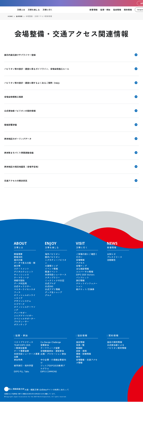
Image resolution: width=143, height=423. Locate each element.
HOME (10, 16)
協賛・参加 (105, 9)
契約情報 (128, 9)
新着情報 (93, 9)
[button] (134, 213)
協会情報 (117, 9)
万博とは (21, 9)
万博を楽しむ (34, 9)
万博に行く (48, 9)
